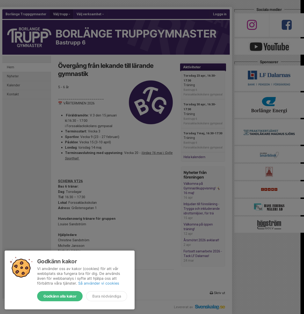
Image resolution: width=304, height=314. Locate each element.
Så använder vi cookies (98, 283)
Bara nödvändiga (106, 296)
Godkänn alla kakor (59, 296)
